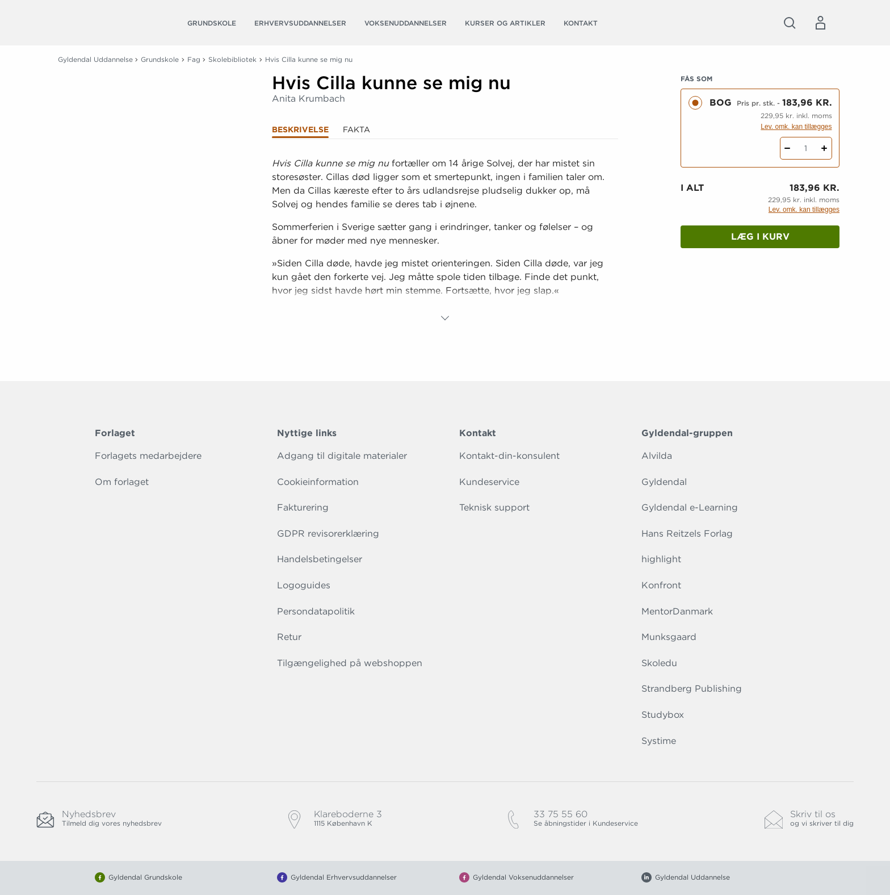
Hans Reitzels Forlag (687, 533)
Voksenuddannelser (405, 23)
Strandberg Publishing (691, 688)
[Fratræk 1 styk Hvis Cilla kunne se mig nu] (787, 148)
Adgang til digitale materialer (342, 455)
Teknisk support (494, 507)
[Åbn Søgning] (789, 22)
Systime (658, 740)
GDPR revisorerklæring (328, 533)
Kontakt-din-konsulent (509, 455)
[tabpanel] (445, 241)
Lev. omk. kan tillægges (796, 127)
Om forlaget (122, 481)
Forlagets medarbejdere (148, 455)
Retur (289, 636)
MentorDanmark (677, 611)
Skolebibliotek (232, 59)
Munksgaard (668, 636)
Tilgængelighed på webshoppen (349, 663)
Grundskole (211, 23)
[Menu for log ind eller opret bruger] (820, 22)
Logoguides (303, 585)
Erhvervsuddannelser (300, 23)
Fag (193, 59)
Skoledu (659, 663)
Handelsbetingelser (319, 559)
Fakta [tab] (356, 129)
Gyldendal (664, 481)
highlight (661, 559)
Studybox (662, 714)
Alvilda (656, 455)
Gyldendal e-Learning (689, 507)
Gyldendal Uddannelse (95, 59)
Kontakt (581, 23)
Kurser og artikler (505, 23)
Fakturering (303, 507)
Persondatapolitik (316, 611)
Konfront (661, 585)
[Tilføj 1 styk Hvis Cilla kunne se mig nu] (824, 148)
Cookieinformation (318, 481)
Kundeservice (489, 481)
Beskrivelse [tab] (300, 129)
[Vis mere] (445, 318)
